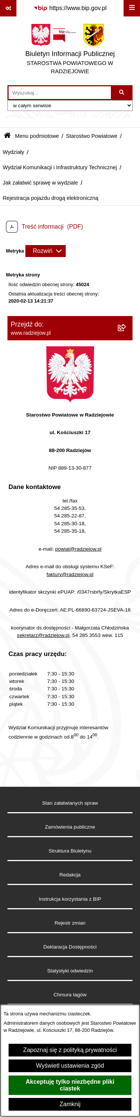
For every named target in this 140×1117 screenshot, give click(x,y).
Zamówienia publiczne (70, 827)
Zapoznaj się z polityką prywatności (70, 1050)
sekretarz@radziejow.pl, (44, 635)
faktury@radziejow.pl (70, 574)
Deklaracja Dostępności (70, 947)
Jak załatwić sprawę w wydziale (40, 183)
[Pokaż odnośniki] (8, 8)
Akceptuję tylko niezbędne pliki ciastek (70, 1085)
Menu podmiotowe (37, 136)
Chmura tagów (69, 994)
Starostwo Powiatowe (92, 136)
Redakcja (70, 875)
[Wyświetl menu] (132, 8)
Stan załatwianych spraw (70, 803)
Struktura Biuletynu (70, 851)
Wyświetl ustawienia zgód (70, 1065)
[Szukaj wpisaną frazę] (122, 92)
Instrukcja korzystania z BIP (70, 899)
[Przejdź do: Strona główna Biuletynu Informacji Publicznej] (7, 136)
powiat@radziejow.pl (78, 549)
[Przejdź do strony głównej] (70, 51)
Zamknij (69, 1104)
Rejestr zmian (70, 923)
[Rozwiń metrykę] (45, 251)
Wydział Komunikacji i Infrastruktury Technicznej (60, 167)
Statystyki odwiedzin (70, 971)
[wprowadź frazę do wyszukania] (59, 92)
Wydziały (13, 152)
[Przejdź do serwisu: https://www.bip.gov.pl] (70, 8)
